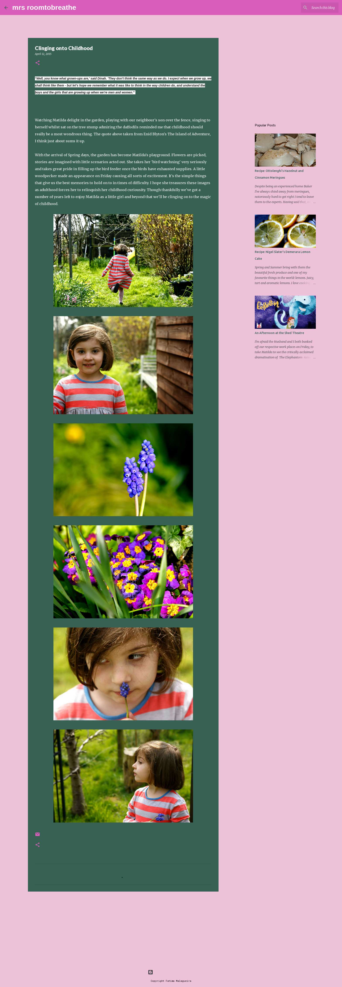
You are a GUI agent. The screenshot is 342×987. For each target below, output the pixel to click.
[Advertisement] (123, 928)
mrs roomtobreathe (44, 7)
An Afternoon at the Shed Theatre (279, 333)
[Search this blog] (316, 7)
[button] (37, 63)
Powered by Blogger (171, 972)
